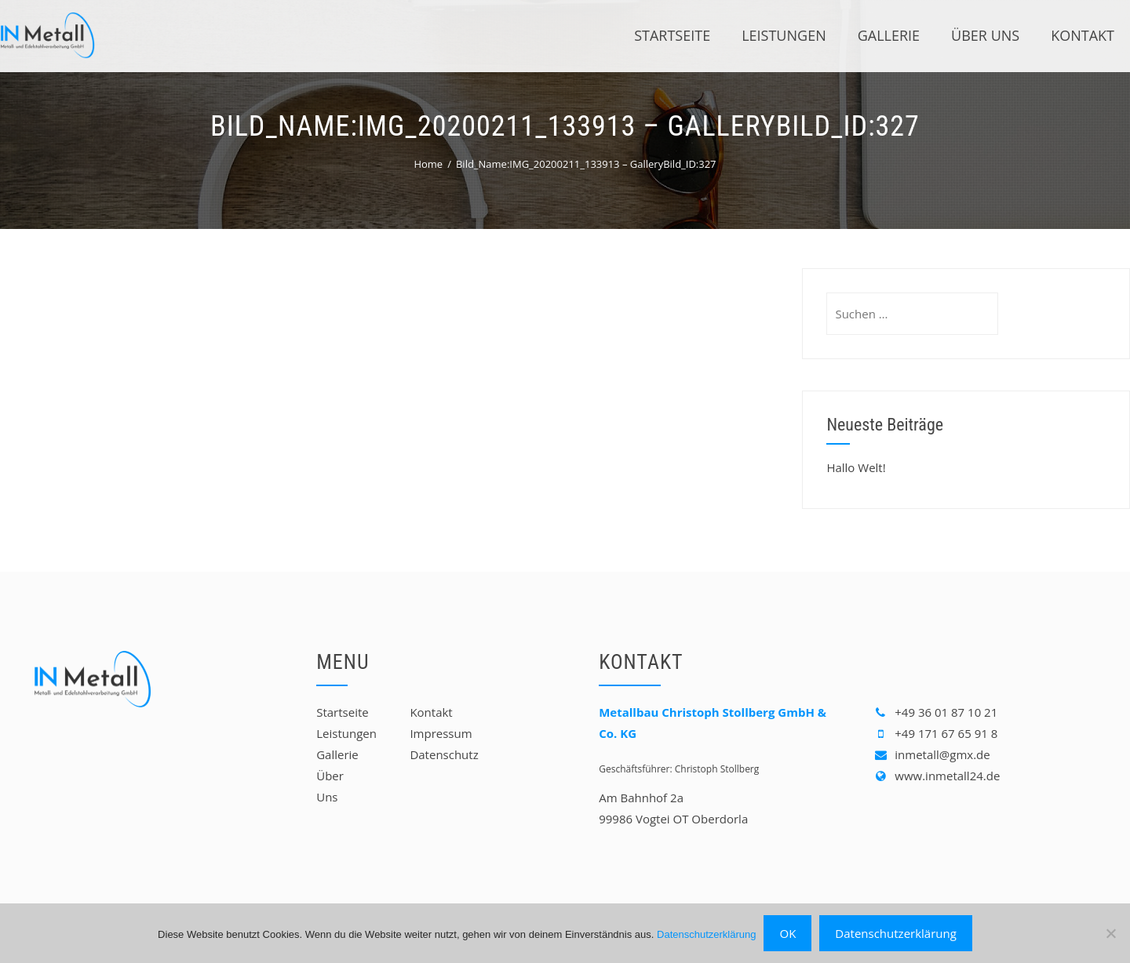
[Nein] (1110, 933)
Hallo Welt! (855, 467)
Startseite (672, 35)
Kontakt (1082, 35)
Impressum (441, 733)
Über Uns (985, 35)
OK (787, 933)
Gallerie (889, 35)
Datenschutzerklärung (706, 934)
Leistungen (784, 35)
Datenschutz (444, 754)
